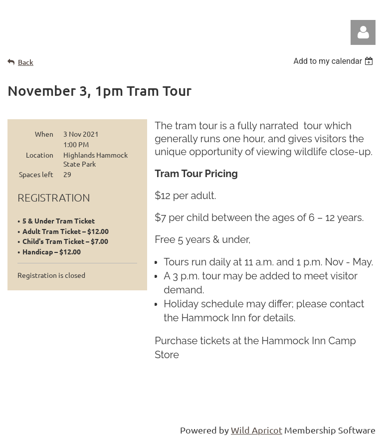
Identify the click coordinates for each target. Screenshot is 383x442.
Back (25, 62)
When (44, 133)
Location (39, 154)
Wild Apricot (256, 430)
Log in (363, 32)
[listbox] (334, 61)
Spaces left (36, 174)
